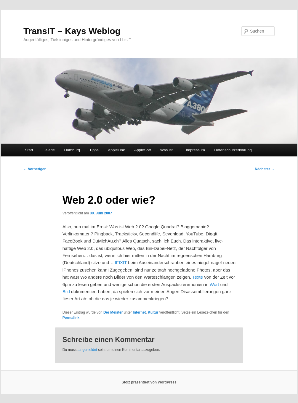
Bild (66, 291)
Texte (197, 277)
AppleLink (116, 150)
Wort (214, 284)
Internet (139, 312)
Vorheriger (34, 169)
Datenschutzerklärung (232, 150)
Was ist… (168, 150)
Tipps (94, 150)
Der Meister (113, 312)
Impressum (195, 150)
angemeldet (87, 350)
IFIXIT (121, 262)
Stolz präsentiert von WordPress (148, 382)
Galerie (48, 150)
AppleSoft (142, 150)
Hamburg (72, 150)
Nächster (265, 169)
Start (29, 150)
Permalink (71, 318)
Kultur (153, 312)
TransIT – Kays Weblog (72, 31)
